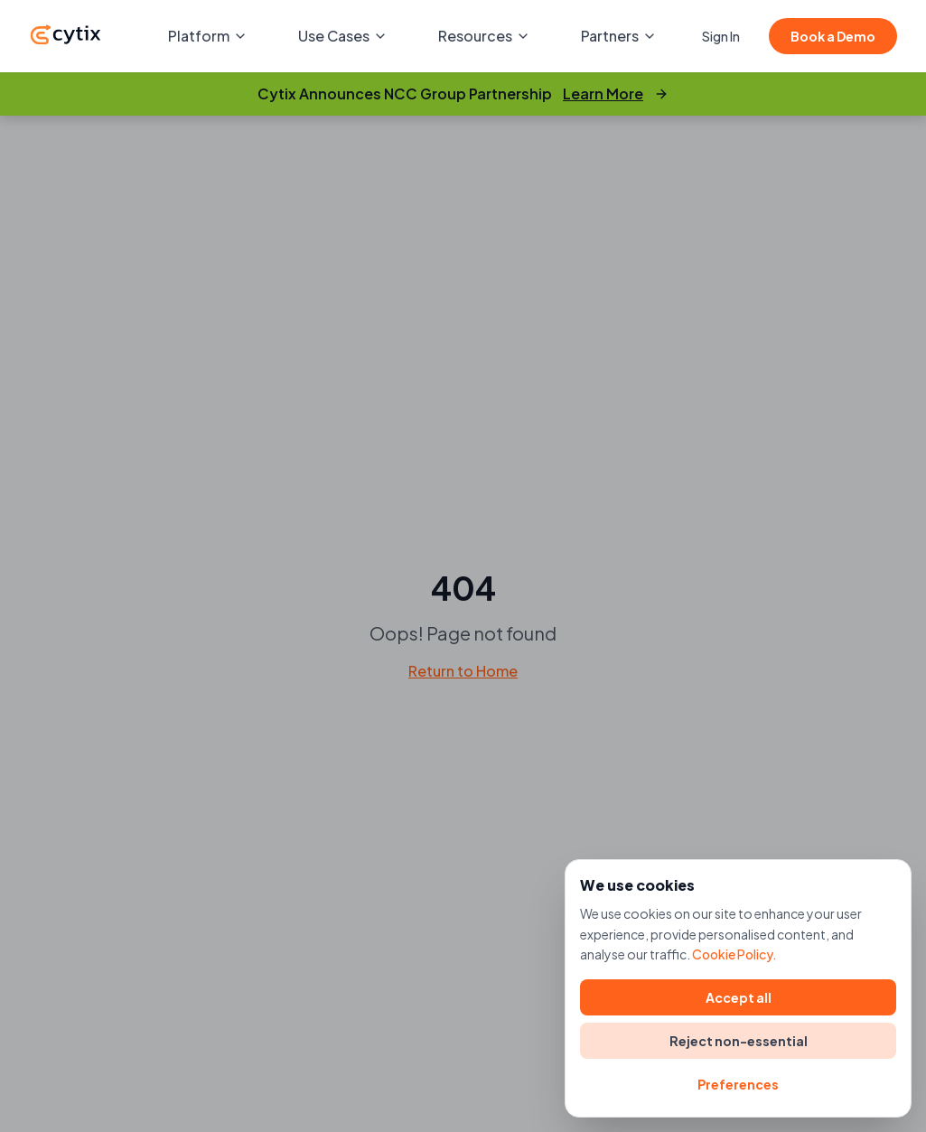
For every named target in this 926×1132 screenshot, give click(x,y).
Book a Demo (832, 36)
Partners (619, 35)
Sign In (721, 36)
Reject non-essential (738, 1041)
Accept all (739, 997)
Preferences (738, 1084)
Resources (484, 35)
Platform (208, 35)
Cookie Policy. (734, 954)
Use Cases (343, 35)
